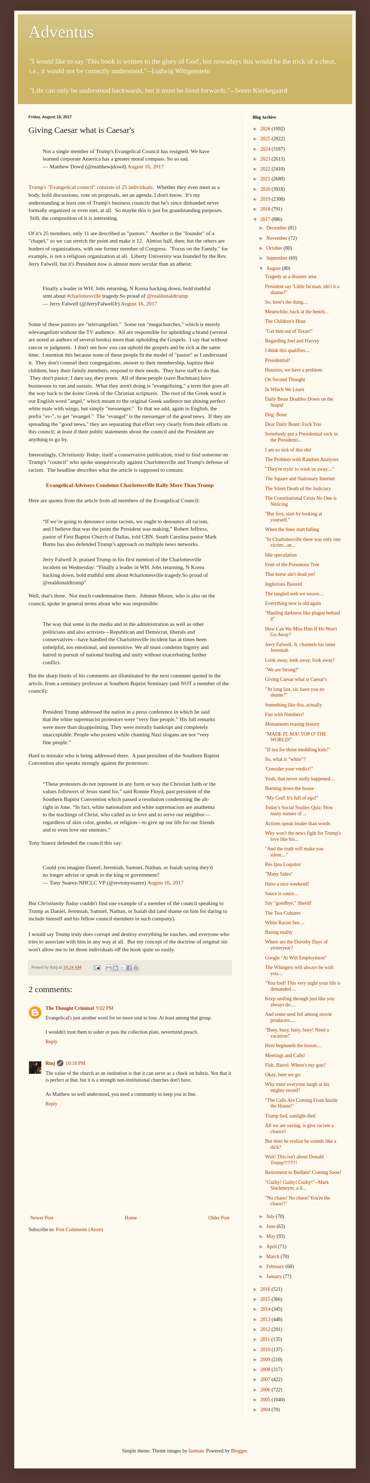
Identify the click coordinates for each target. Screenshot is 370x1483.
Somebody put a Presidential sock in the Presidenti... (301, 437)
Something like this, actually (293, 705)
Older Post (219, 1218)
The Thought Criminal (70, 1008)
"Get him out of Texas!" (289, 331)
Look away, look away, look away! (299, 660)
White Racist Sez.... (284, 922)
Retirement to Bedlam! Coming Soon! (303, 1172)
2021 (266, 179)
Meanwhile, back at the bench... (296, 311)
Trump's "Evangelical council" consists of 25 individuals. (91, 187)
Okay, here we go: (283, 1074)
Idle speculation (281, 555)
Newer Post (41, 1218)
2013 (266, 1319)
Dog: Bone (276, 414)
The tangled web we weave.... (294, 593)
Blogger (239, 1451)
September (277, 258)
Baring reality (278, 932)
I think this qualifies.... (287, 350)
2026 (266, 128)
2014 (266, 1309)
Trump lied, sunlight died (290, 1116)
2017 (266, 219)
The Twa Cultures (283, 913)
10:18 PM (75, 1063)
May (271, 1236)
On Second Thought (285, 379)
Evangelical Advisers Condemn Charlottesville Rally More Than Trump (129, 485)
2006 (266, 1389)
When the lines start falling (292, 529)
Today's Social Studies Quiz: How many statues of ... (299, 810)
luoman (196, 1451)
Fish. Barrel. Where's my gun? (295, 1065)
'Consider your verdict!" (289, 769)
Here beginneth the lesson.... (293, 1045)
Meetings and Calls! (285, 1055)
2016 (266, 1289)
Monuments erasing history (292, 724)
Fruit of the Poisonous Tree (292, 564)
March (273, 1256)
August (274, 268)
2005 (266, 1399)
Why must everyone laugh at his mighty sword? (297, 1087)
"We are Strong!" (282, 669)
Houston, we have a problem (293, 370)
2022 (266, 169)
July (271, 1216)
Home (131, 1218)
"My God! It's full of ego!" (291, 798)
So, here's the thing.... (286, 302)
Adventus (61, 31)
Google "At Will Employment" (296, 957)
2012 (266, 1329)
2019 (266, 199)
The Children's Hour (285, 321)
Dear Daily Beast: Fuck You (293, 424)
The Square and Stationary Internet (300, 478)
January (274, 1276)
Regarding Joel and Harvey (292, 340)
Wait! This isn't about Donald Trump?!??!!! (294, 1159)
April (272, 1246)
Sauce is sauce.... (282, 893)
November (277, 238)
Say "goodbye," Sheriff (288, 903)
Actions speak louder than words (298, 823)
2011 (265, 1339)
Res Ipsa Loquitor (283, 864)
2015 (266, 1299)
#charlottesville (84, 296)
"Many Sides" (279, 874)
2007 (266, 1379)
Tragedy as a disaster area (290, 276)
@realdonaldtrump (167, 296)
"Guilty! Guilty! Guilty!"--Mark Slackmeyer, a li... (297, 1185)
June (271, 1226)
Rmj (50, 1063)
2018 (266, 209)
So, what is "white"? (285, 759)
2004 (266, 1409)
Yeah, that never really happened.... (300, 778)
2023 (266, 159)
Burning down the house (289, 788)
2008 (266, 1369)
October (275, 248)
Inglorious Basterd (283, 584)
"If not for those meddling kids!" (297, 749)
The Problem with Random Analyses (301, 459)
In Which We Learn (284, 389)
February (275, 1266)
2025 (266, 138)
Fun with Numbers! (284, 714)
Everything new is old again (293, 603)
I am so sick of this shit (288, 450)
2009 (266, 1359)
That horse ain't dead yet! (290, 574)
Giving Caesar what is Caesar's (296, 679)
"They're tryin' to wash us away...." (299, 469)
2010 (266, 1349)
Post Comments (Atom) (79, 1229)
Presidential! (277, 360)
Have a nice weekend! (287, 884)
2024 (266, 149)
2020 (266, 189)
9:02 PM (104, 1008)
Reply (51, 1041)
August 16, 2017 (145, 166)
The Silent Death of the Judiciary (298, 488)
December (277, 228)
